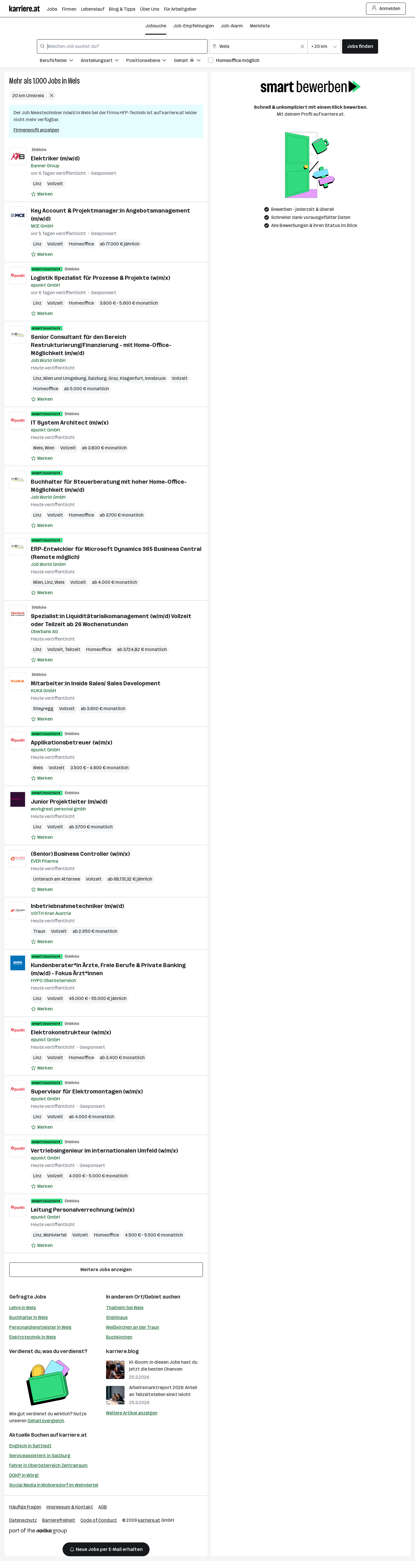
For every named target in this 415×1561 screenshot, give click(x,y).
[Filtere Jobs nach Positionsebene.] (150, 61)
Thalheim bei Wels (125, 1307)
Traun (39, 931)
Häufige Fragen (25, 1507)
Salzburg (97, 378)
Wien (49, 448)
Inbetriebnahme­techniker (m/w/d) (77, 906)
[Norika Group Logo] (38, 1532)
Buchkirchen (119, 1337)
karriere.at (73, 1435)
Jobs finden (360, 46)
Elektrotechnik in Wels (32, 1337)
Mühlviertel (55, 1235)
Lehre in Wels (22, 1307)
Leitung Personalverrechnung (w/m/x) (82, 1209)
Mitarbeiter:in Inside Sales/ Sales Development (96, 683)
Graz (113, 378)
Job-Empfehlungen (193, 26)
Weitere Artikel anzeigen (131, 1413)
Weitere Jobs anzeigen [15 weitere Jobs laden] (106, 1269)
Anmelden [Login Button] (386, 8)
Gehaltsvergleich (45, 1420)
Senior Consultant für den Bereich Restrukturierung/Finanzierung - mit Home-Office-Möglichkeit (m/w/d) (101, 345)
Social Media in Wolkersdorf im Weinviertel (53, 1485)
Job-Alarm (232, 26)
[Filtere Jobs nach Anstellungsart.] (103, 61)
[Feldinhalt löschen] (302, 46)
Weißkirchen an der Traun (132, 1327)
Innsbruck (155, 378)
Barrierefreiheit (58, 1520)
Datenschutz (23, 1520)
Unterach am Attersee (56, 879)
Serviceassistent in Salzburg (39, 1455)
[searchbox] (122, 46)
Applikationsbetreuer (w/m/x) (71, 742)
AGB (102, 1507)
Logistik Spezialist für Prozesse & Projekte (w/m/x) (100, 277)
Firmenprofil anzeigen (36, 130)
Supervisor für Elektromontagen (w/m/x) (87, 1091)
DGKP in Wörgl (24, 1475)
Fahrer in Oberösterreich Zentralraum (48, 1465)
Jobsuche (155, 26)
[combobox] (122, 46)
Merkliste (260, 26)
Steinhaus (117, 1317)
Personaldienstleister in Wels (40, 1327)
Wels (74, 81)
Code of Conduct (98, 1520)
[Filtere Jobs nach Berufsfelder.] (60, 61)
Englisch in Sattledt (30, 1446)
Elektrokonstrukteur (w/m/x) (71, 1032)
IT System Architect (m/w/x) (69, 422)
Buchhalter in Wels (28, 1317)
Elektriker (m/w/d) (55, 158)
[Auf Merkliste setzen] (42, 194)
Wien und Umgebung (64, 378)
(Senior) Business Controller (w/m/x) (80, 853)
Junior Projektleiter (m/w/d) (69, 801)
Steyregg (43, 708)
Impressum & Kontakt (69, 1507)
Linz (37, 183)
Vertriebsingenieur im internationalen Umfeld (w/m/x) (104, 1150)
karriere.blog (122, 1351)
